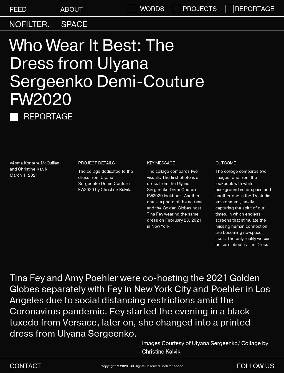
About (71, 9)
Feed (18, 9)
